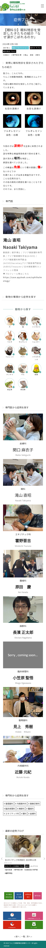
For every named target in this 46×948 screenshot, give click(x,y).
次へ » (29, 936)
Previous (2, 859)
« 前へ (17, 936)
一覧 (23, 936)
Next (44, 859)
